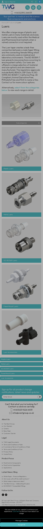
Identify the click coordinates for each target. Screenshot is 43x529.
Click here (15, 511)
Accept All (21, 525)
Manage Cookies (21, 521)
